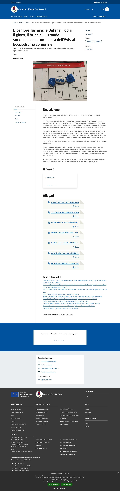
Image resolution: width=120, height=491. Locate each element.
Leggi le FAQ (39, 445)
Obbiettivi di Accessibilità (67, 454)
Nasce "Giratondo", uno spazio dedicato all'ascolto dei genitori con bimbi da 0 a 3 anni (70, 299)
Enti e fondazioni (15, 418)
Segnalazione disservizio (42, 442)
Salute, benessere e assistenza (69, 421)
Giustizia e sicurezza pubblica (68, 412)
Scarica (75, 206)
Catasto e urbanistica (42, 421)
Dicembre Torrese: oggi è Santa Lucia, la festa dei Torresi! (60, 308)
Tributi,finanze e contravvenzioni (69, 415)
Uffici (12, 415)
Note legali (63, 448)
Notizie (27, 23)
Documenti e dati (16, 427)
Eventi (87, 426)
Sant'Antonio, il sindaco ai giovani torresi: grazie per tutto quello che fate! (66, 301)
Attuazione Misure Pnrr (17, 430)
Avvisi (86, 415)
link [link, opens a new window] (76, 481)
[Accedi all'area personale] (100, 2)
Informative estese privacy (68, 445)
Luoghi (87, 423)
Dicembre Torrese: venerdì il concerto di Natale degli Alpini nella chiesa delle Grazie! (69, 306)
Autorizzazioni (64, 424)
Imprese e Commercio (42, 418)
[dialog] (60, 481)
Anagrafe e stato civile (42, 409)
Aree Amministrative (17, 412)
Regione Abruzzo (15, 2)
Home (14, 23)
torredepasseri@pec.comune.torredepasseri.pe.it (25, 458)
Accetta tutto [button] (53, 484)
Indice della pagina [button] (20, 107)
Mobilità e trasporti (41, 424)
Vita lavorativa (40, 415)
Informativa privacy (65, 442)
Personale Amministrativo (18, 424)
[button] (60, 488)
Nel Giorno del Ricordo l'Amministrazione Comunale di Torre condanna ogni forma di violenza (72, 296)
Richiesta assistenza (41, 448)
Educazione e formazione (67, 409)
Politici (13, 421)
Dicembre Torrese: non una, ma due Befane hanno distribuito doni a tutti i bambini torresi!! (71, 303)
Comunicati (88, 412)
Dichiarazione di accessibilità (68, 451)
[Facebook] (92, 9)
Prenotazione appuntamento (44, 439)
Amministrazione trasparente (68, 439)
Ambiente (63, 418)
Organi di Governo (16, 409)
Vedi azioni (89, 34)
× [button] (118, 472)
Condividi (89, 31)
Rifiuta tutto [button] (67, 484)
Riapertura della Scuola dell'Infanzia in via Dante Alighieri (61, 294)
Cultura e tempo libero (42, 412)
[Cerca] (107, 9)
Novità (20, 23)
